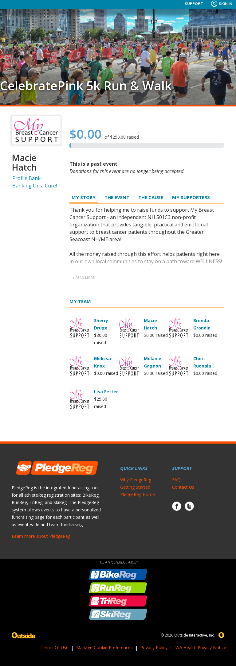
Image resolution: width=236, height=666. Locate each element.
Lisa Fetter (106, 392)
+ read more (84, 277)
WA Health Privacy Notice (200, 647)
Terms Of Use (55, 647)
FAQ (176, 480)
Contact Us (183, 487)
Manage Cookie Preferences (104, 647)
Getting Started (135, 487)
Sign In (221, 3)
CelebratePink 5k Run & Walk (86, 85)
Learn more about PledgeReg (41, 536)
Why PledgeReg (135, 480)
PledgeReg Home (137, 494)
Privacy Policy (153, 647)
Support (194, 3)
